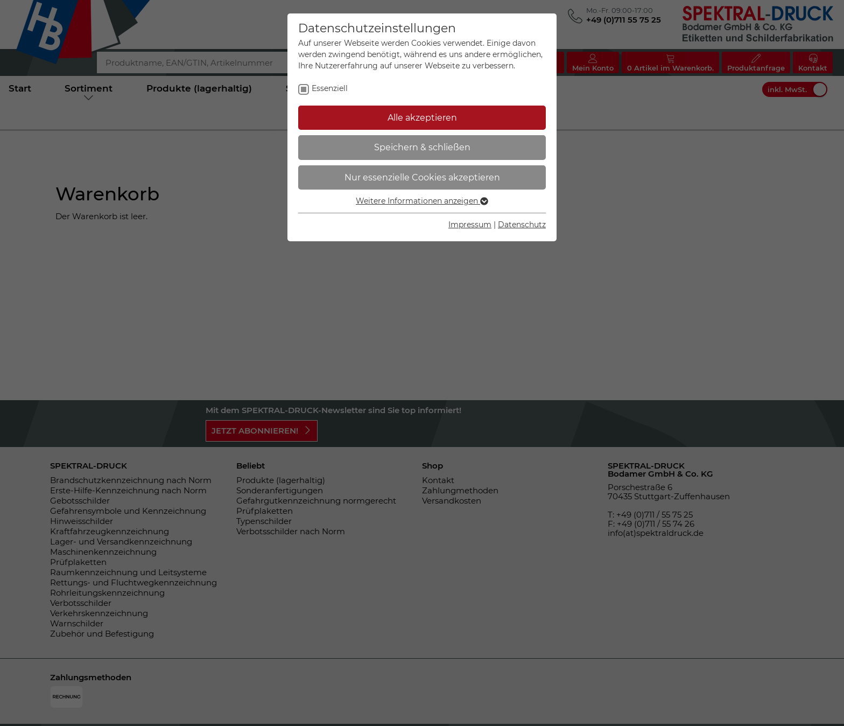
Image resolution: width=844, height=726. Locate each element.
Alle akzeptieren (422, 118)
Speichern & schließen (422, 147)
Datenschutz (522, 224)
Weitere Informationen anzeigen (422, 201)
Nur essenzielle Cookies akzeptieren (422, 177)
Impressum (469, 224)
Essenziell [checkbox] (330, 88)
